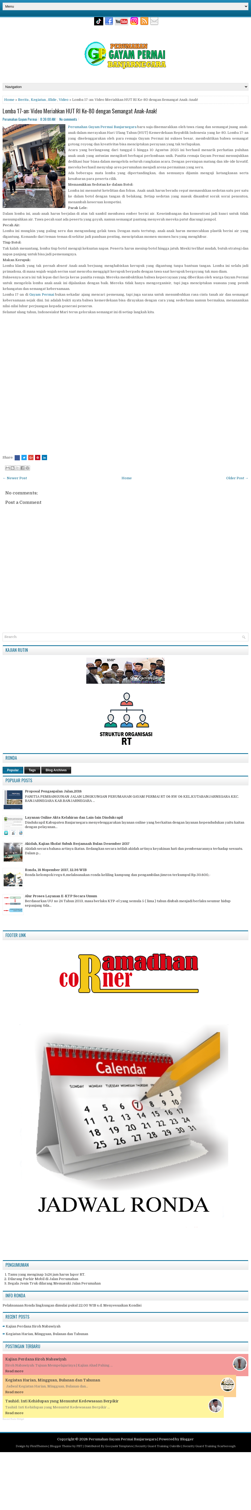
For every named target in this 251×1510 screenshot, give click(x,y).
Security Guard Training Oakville (158, 1446)
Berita (23, 100)
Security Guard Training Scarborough (209, 1446)
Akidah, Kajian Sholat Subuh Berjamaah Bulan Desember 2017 (77, 844)
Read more (14, 1371)
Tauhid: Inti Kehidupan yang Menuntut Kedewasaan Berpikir (62, 1401)
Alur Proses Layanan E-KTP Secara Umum (61, 896)
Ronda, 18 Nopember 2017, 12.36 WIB (56, 870)
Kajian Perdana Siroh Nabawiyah (33, 1326)
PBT (79, 1446)
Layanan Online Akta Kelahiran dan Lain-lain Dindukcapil (74, 817)
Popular (13, 770)
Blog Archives (56, 770)
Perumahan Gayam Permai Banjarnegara (102, 127)
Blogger (187, 1439)
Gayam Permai (41, 294)
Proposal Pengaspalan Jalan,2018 (53, 791)
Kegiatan (38, 100)
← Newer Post (15, 478)
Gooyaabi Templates (119, 1446)
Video (64, 100)
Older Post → (237, 478)
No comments (68, 119)
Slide (52, 100)
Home (9, 100)
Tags (32, 770)
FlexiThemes (39, 1446)
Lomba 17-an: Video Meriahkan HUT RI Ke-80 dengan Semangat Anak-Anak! (80, 111)
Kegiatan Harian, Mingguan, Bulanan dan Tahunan (47, 1334)
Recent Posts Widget (13, 1419)
